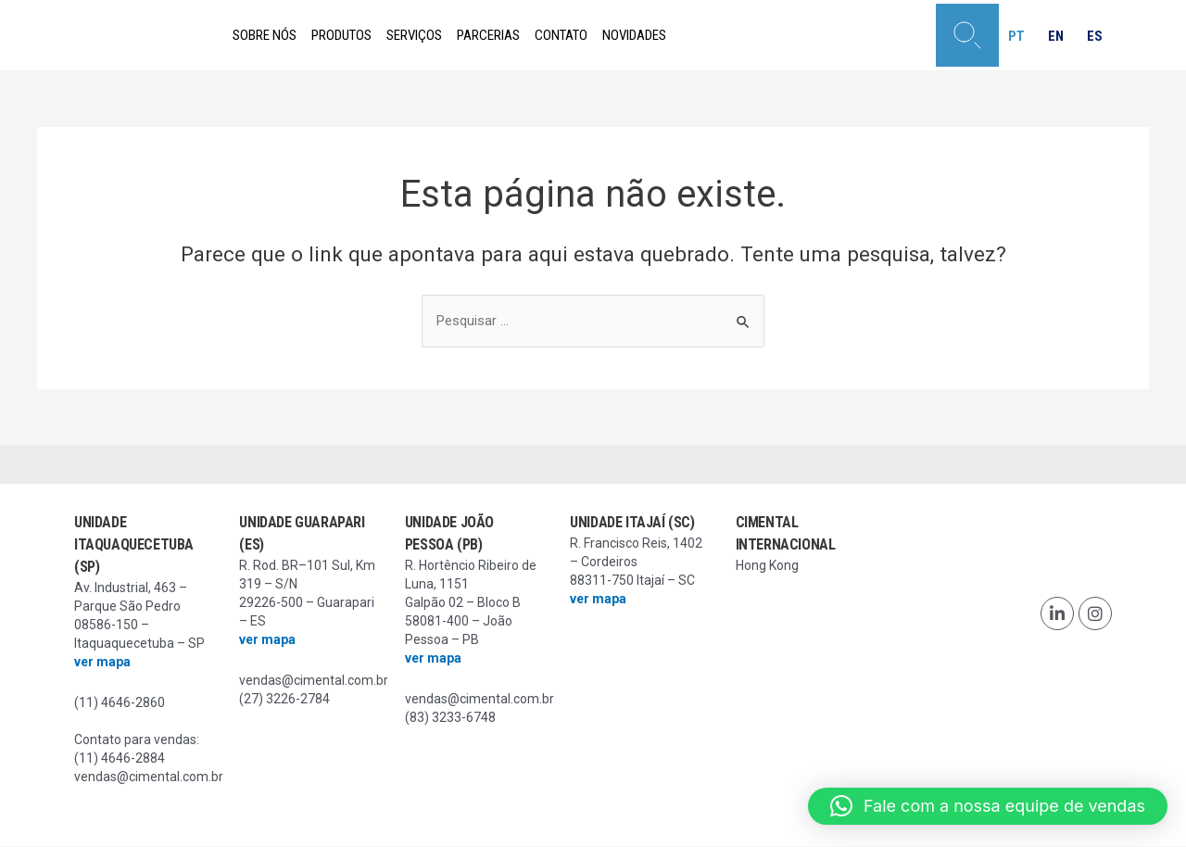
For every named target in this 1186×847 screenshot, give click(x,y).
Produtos (369, 36)
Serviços (459, 36)
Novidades (725, 36)
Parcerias (549, 36)
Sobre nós (274, 36)
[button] (955, 35)
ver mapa (102, 662)
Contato (637, 36)
